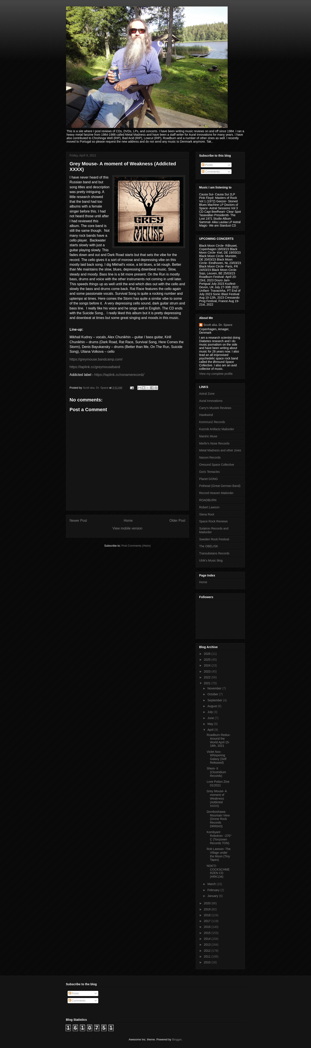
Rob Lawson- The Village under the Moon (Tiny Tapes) (218, 854)
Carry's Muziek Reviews (215, 408)
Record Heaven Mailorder (216, 493)
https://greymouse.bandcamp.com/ (96, 359)
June (211, 718)
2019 (207, 909)
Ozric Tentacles (209, 471)
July (210, 712)
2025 (207, 659)
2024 (207, 665)
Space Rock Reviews (213, 521)
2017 (207, 921)
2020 (207, 903)
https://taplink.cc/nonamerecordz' (119, 375)
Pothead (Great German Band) (219, 486)
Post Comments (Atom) (136, 545)
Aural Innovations (210, 400)
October (213, 694)
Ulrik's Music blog (210, 560)
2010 (207, 962)
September (215, 700)
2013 (207, 944)
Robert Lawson (209, 507)
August (212, 706)
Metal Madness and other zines (220, 450)
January (213, 896)
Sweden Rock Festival (214, 539)
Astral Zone (207, 393)
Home (128, 520)
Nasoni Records (210, 457)
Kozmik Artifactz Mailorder (216, 429)
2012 (207, 950)
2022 (207, 677)
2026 (207, 653)
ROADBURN (207, 500)
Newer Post (78, 520)
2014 (207, 938)
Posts (207, 165)
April (210, 729)
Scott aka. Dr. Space (217, 325)
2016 (207, 927)
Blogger (176, 1039)
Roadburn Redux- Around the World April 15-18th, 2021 (219, 740)
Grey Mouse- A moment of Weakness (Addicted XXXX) (217, 798)
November (214, 688)
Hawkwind (206, 415)
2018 (207, 915)
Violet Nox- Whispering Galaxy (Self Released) (216, 757)
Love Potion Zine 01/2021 (218, 783)
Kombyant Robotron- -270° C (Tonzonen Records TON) (219, 837)
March (212, 884)
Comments (211, 171)
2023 (207, 671)
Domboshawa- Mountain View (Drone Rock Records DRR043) (218, 819)
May (210, 724)
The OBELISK (208, 546)
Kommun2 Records (212, 422)
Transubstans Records (214, 553)
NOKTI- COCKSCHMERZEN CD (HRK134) (218, 871)
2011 (207, 956)
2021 (207, 683)
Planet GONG (208, 479)
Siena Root (206, 514)
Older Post (177, 520)
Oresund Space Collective (216, 464)
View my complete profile (216, 373)
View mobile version (127, 528)
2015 (207, 933)
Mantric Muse (208, 436)
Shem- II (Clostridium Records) (216, 772)
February (213, 890)
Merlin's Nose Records (214, 443)
